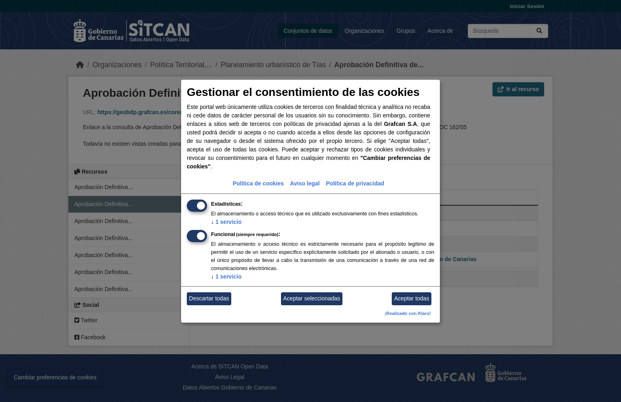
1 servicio (226, 222)
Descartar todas (209, 298)
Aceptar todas (411, 298)
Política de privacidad (355, 183)
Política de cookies (258, 183)
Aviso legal (304, 183)
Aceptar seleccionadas (311, 298)
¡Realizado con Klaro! (408, 313)
